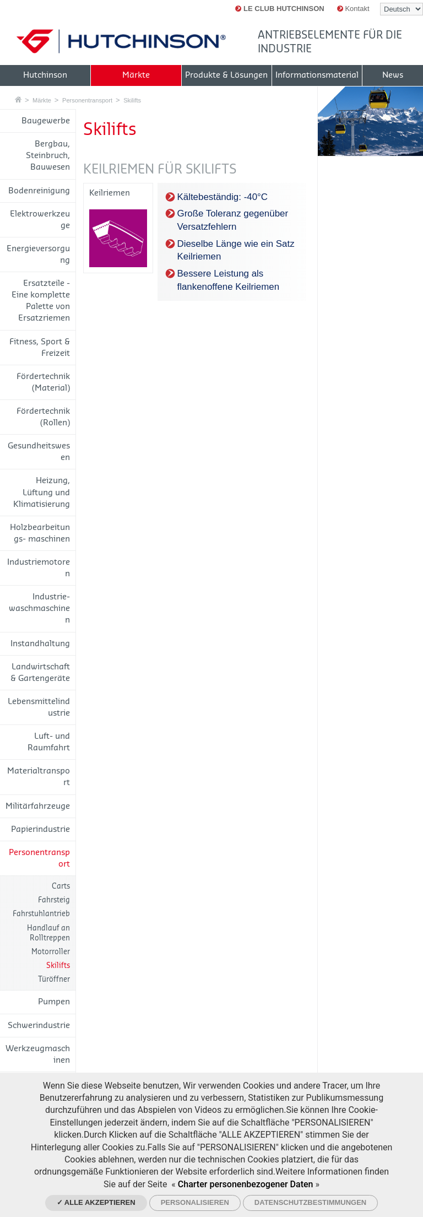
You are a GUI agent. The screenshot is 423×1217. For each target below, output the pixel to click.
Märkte (41, 100)
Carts (61, 886)
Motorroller (50, 951)
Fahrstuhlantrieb (41, 913)
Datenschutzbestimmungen (310, 1202)
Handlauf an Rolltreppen (48, 933)
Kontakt (353, 8)
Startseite (18, 99)
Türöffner (54, 979)
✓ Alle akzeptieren (96, 1202)
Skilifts (132, 100)
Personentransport (87, 100)
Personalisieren (195, 1202)
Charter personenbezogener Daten (245, 1184)
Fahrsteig (54, 900)
